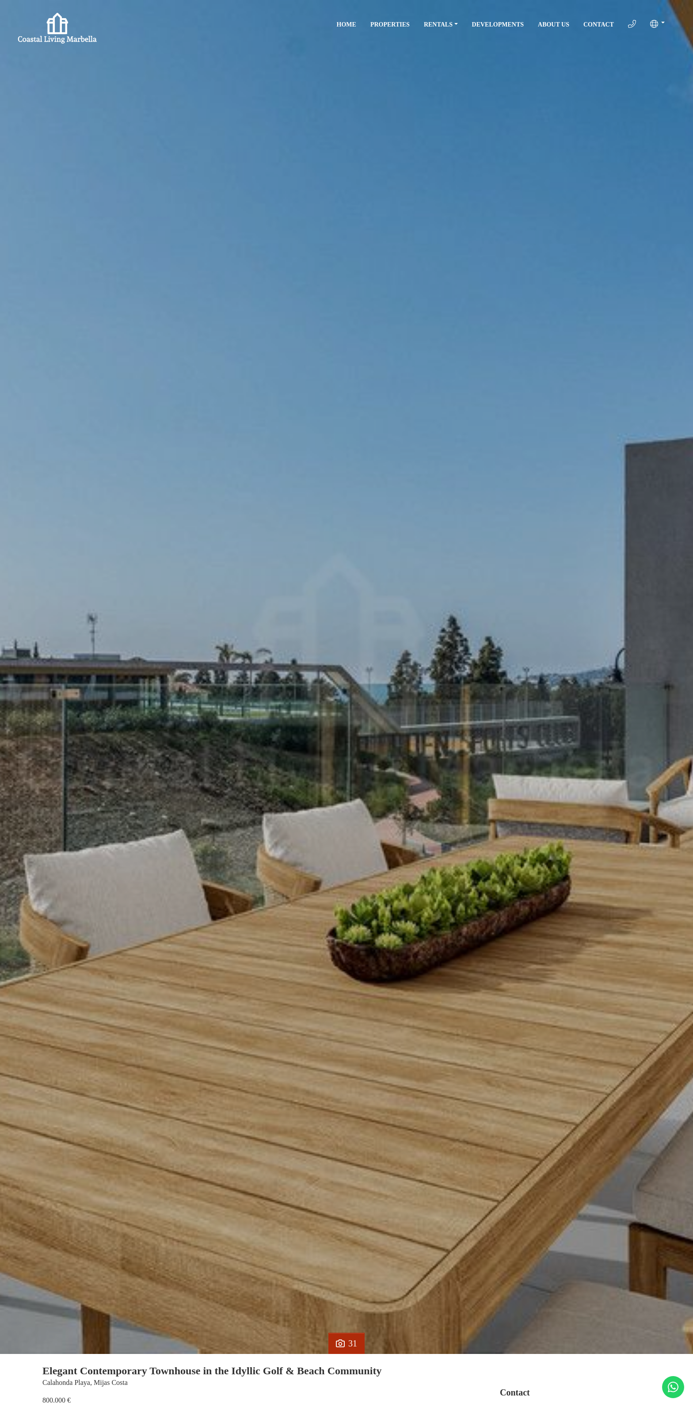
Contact (598, 24)
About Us (553, 24)
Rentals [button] (438, 24)
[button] (657, 24)
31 (346, 1343)
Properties (390, 24)
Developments (498, 24)
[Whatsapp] (673, 1387)
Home (346, 24)
